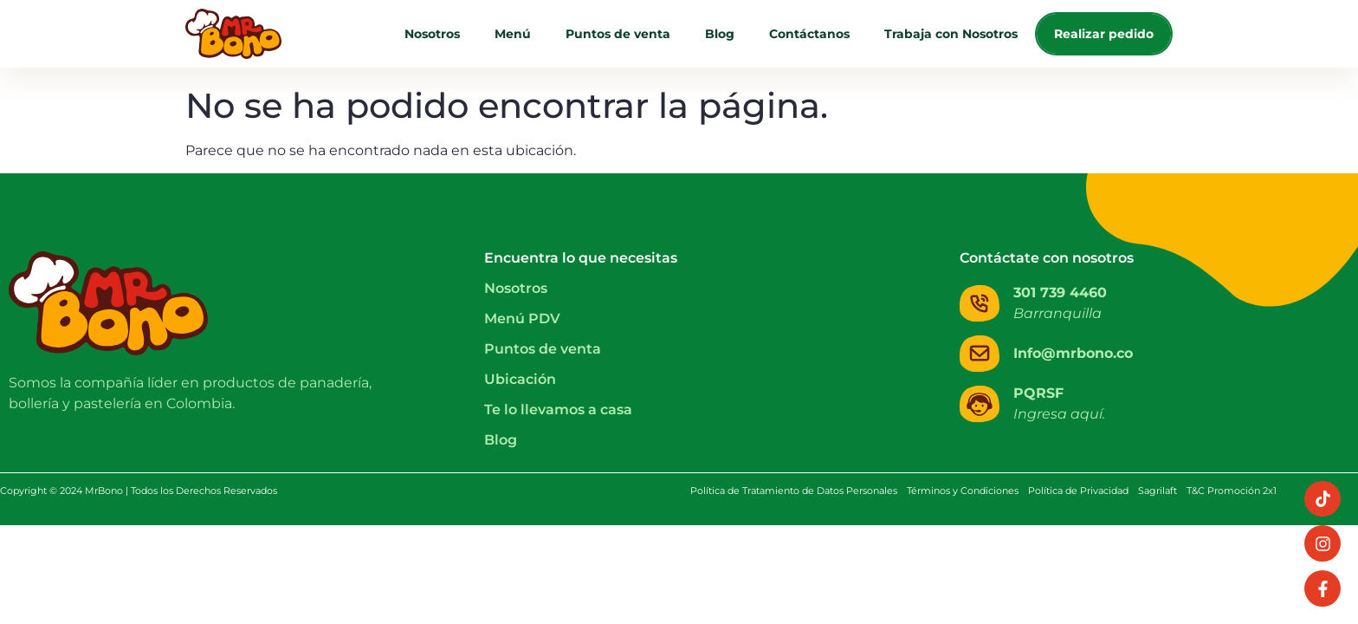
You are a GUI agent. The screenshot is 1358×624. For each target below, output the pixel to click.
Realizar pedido (1104, 34)
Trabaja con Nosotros (951, 34)
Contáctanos (809, 34)
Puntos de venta (618, 34)
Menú (513, 34)
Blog (719, 34)
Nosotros (432, 34)
